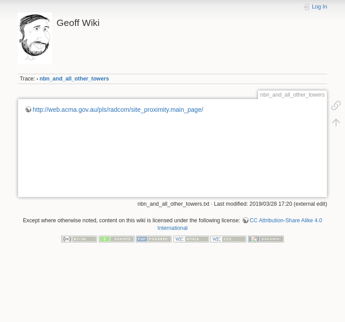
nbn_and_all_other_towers (74, 79)
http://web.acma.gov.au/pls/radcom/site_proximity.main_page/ (118, 109)
